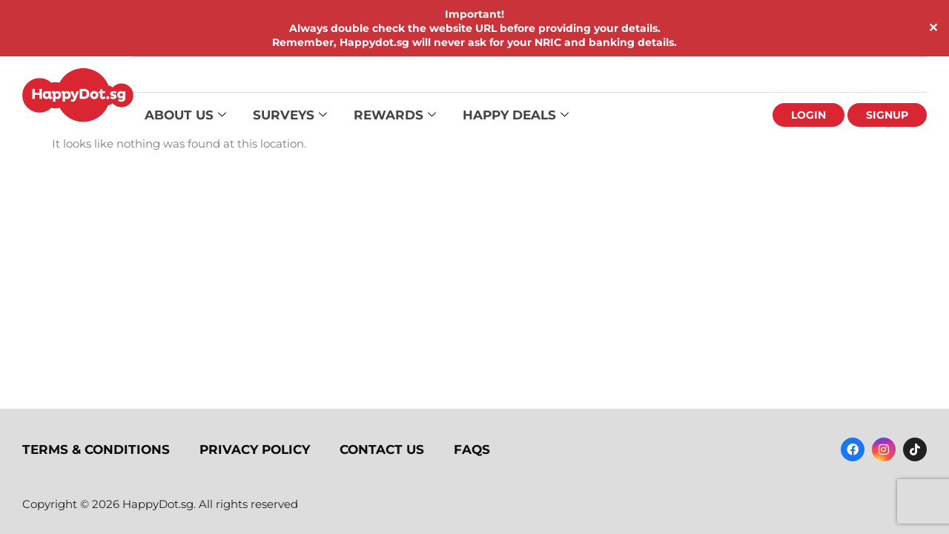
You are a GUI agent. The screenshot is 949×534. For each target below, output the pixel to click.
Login (808, 115)
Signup (887, 115)
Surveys (290, 115)
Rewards (395, 115)
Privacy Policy (254, 449)
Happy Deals (516, 115)
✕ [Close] (933, 28)
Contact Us (382, 449)
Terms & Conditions (96, 449)
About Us (185, 115)
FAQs (472, 449)
